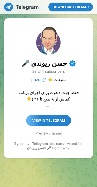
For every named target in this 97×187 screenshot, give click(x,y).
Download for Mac (71, 7)
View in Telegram (48, 120)
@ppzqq (38, 79)
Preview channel (48, 133)
